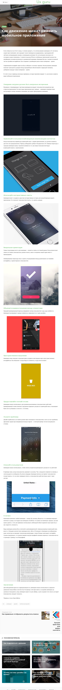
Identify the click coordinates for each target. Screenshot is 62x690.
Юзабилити (21, 678)
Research (53, 678)
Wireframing (26, 681)
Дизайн (4, 26)
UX (3, 604)
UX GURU (10, 686)
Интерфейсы (44, 678)
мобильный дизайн (24, 604)
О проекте (36, 681)
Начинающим (32, 678)
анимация (9, 604)
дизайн (15, 604)
